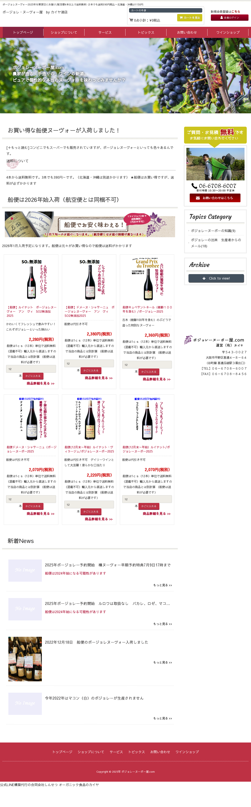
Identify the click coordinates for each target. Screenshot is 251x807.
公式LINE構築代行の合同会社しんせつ (29, 784)
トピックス (146, 32)
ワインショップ (228, 32)
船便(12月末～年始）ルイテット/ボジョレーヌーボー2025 (146, 449)
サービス (105, 32)
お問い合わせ (187, 32)
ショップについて (64, 32)
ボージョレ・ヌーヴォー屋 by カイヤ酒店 (35, 12)
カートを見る (189, 17)
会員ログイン (229, 17)
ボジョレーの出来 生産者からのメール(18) (216, 242)
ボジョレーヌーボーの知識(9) (213, 230)
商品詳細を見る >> (40, 383)
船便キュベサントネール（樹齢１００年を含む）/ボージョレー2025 (147, 309)
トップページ (23, 32)
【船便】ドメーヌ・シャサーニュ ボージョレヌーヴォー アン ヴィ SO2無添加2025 (89, 311)
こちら (235, 11)
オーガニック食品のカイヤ (79, 784)
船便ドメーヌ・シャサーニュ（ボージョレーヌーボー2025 (31, 449)
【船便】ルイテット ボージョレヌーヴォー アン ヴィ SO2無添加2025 (31, 311)
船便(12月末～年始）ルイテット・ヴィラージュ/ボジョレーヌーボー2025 (89, 449)
